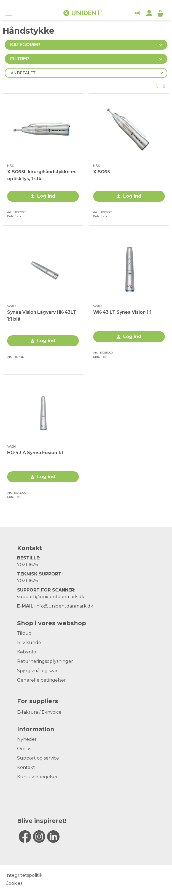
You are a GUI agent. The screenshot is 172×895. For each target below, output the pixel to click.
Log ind (46, 196)
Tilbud (24, 633)
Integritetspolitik (24, 875)
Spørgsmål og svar (37, 670)
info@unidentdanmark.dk (64, 606)
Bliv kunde (29, 642)
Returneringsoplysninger (45, 661)
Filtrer (19, 58)
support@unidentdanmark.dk (50, 596)
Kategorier (25, 44)
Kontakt (26, 767)
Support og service (38, 758)
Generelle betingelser (41, 680)
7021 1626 (27, 564)
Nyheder (27, 739)
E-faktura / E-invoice (39, 712)
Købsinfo (26, 652)
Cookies (14, 883)
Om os (24, 748)
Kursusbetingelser (37, 776)
